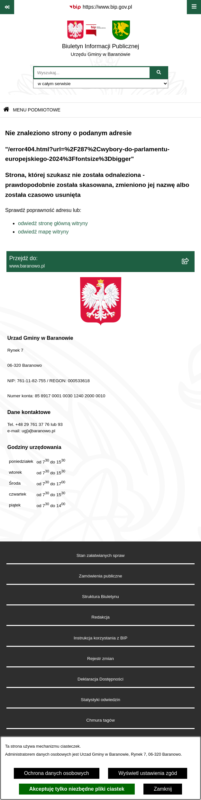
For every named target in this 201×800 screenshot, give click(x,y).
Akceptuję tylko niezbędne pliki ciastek (76, 789)
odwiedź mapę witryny (43, 231)
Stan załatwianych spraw (101, 555)
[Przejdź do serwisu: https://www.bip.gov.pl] (100, 7)
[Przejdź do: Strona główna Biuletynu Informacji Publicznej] (6, 110)
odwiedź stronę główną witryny (53, 223)
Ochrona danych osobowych (56, 773)
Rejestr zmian (100, 658)
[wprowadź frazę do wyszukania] (92, 72)
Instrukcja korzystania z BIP (100, 638)
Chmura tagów (100, 720)
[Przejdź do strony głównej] (100, 40)
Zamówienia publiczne (100, 576)
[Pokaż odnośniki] (7, 7)
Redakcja (100, 617)
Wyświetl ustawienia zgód (147, 773)
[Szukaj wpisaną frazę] (159, 72)
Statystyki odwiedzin (100, 699)
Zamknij (163, 789)
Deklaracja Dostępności (100, 679)
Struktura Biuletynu (100, 596)
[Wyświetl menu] (194, 7)
